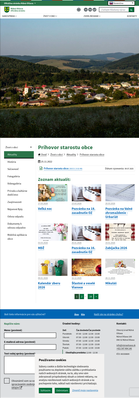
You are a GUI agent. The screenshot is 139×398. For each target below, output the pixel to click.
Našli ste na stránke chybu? (108, 314)
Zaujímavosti (14, 202)
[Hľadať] (131, 9)
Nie (83, 314)
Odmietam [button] (62, 390)
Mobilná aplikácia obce (17, 236)
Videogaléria (14, 183)
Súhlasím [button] (45, 390)
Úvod (42, 154)
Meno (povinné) (13, 330)
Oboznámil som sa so (24, 384)
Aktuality (12, 154)
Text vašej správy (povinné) (19, 353)
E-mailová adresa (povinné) (19, 341)
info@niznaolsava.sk (125, 345)
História (11, 161)
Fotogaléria (13, 176)
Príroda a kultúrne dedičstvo (17, 192)
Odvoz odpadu (15, 216)
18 (90, 296)
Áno (77, 314)
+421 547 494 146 (124, 348)
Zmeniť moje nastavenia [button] (85, 390)
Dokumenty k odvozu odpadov (16, 225)
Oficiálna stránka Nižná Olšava (20, 3)
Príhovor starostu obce (92, 154)
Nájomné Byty (15, 209)
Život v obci (11, 147)
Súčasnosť (12, 169)
